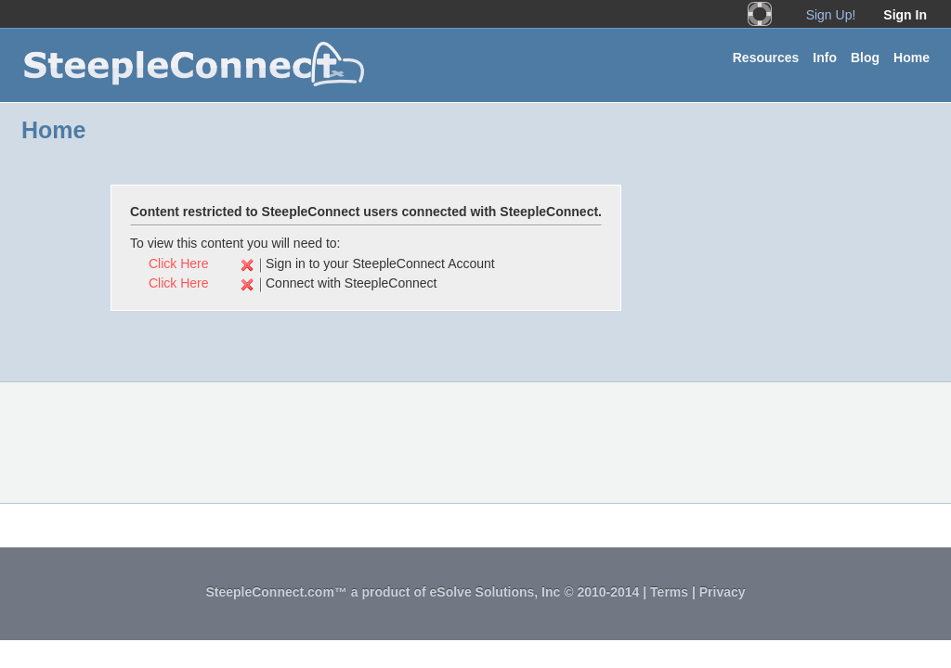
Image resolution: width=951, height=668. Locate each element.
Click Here (179, 263)
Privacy (722, 591)
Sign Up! (831, 14)
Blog (865, 57)
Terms (669, 591)
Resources (766, 57)
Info (825, 57)
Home (911, 57)
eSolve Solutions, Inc (495, 591)
